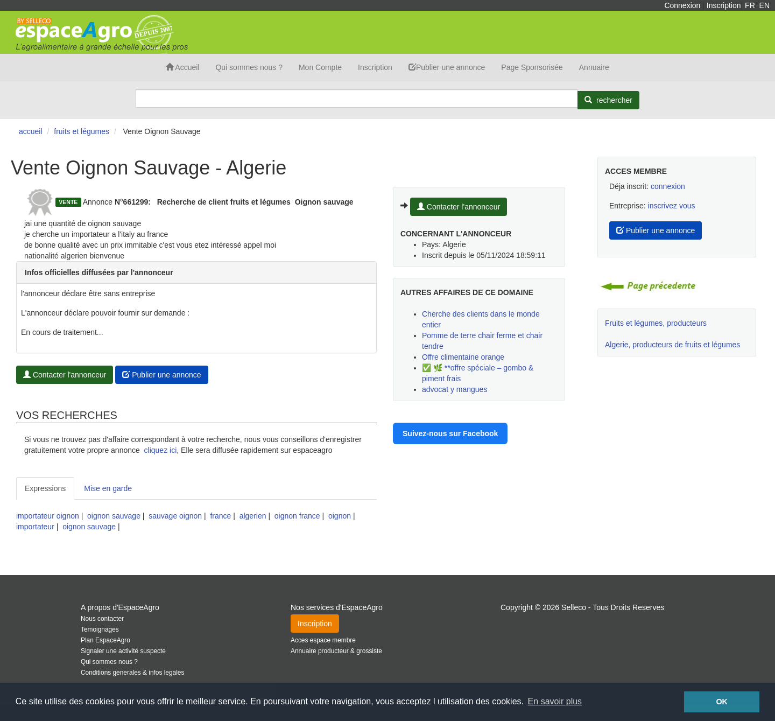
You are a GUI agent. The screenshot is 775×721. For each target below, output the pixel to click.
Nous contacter (102, 618)
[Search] (357, 98)
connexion (668, 186)
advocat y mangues (454, 389)
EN (764, 5)
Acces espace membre (323, 640)
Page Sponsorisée (531, 67)
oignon (339, 516)
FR (750, 5)
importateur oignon (47, 516)
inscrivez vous (671, 205)
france (220, 516)
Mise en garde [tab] (108, 488)
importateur (35, 526)
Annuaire (594, 67)
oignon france (297, 516)
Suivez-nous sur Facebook (450, 433)
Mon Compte (320, 67)
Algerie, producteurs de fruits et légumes (672, 344)
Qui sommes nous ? (249, 67)
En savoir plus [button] (555, 701)
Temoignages (100, 629)
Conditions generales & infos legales (132, 672)
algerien (252, 516)
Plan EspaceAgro (105, 640)
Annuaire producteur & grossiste (336, 651)
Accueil (182, 67)
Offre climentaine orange (463, 357)
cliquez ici (160, 450)
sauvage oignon (175, 516)
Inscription (724, 5)
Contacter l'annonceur (64, 374)
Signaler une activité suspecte (123, 651)
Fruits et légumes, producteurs (656, 323)
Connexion (682, 5)
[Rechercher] (608, 100)
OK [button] (722, 701)
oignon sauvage (113, 516)
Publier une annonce (446, 67)
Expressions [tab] (45, 488)
